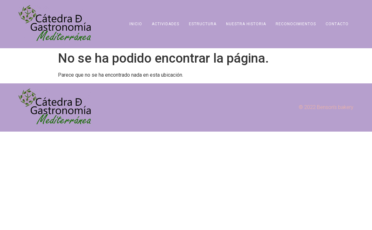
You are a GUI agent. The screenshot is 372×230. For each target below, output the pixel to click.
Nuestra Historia (246, 24)
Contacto (337, 24)
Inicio (135, 24)
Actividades (165, 24)
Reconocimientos (296, 24)
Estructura (202, 24)
